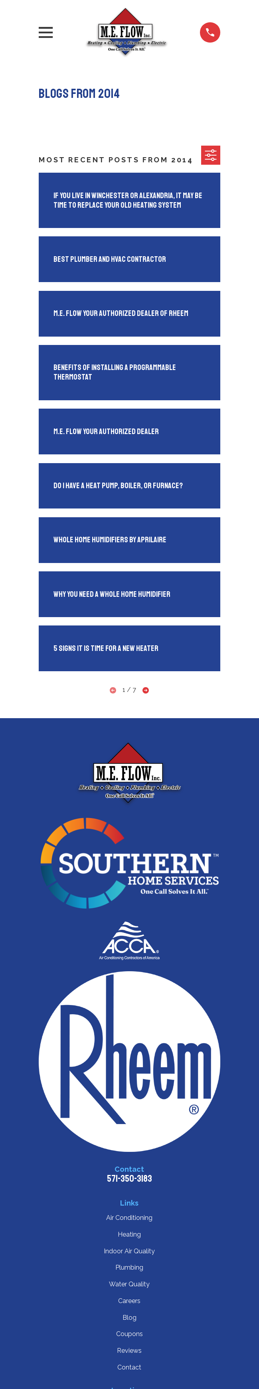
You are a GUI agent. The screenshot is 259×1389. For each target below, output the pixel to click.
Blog (129, 1317)
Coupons (129, 1334)
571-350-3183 (129, 1178)
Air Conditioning (129, 1217)
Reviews (129, 1350)
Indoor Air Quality (129, 1251)
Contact (129, 1367)
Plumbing (129, 1267)
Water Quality (129, 1284)
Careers (129, 1301)
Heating (129, 1234)
